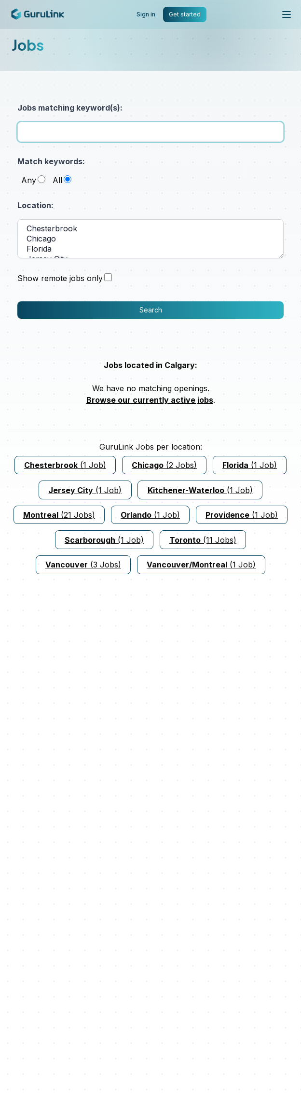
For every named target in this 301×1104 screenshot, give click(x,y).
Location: (35, 205)
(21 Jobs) (59, 515)
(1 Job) (65, 465)
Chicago (150, 239)
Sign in (146, 14)
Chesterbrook (150, 229)
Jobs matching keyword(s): (70, 108)
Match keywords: (51, 161)
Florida (150, 249)
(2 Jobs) (164, 465)
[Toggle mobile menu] (286, 14)
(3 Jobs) (83, 564)
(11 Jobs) (202, 540)
